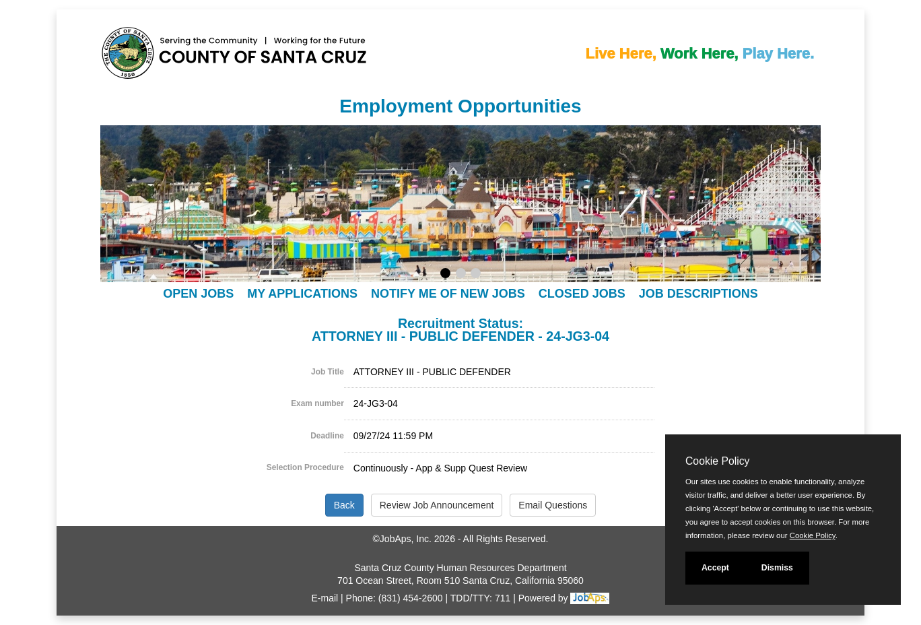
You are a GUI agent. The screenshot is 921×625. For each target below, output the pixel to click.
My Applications (302, 293)
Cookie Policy (717, 461)
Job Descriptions (698, 293)
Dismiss (777, 567)
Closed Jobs (582, 293)
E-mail (325, 598)
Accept (715, 567)
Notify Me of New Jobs (448, 293)
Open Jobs (198, 293)
